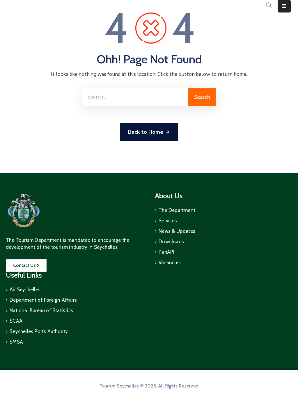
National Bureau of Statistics (41, 310)
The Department (177, 210)
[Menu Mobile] (284, 6)
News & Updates (177, 231)
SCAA (16, 321)
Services (168, 221)
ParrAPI (166, 252)
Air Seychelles (25, 289)
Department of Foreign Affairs (43, 300)
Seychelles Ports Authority (39, 331)
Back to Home (149, 132)
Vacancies (170, 262)
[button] (26, 265)
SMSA (16, 342)
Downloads (171, 241)
